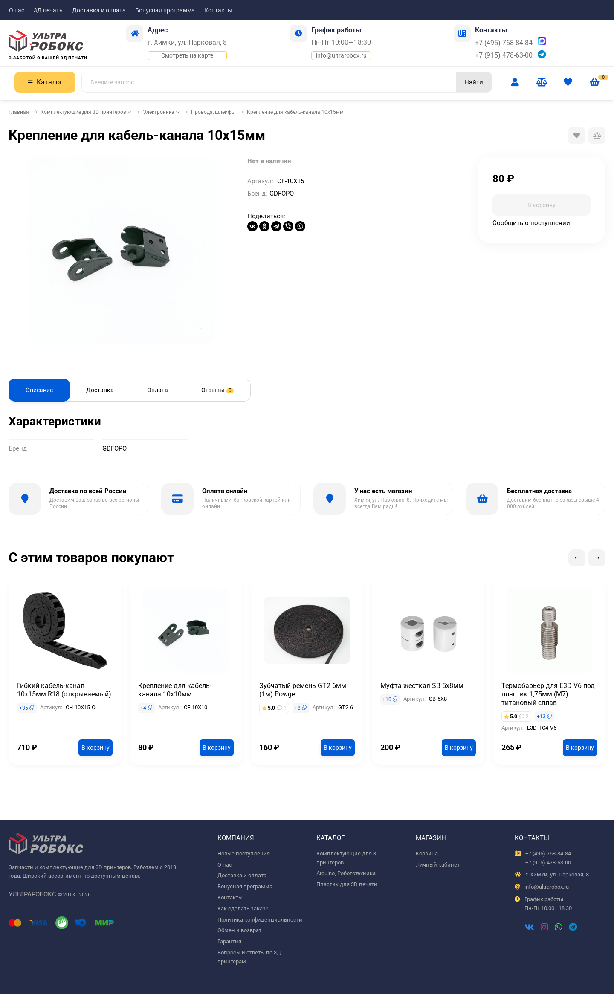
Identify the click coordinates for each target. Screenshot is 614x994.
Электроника (158, 112)
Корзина (427, 853)
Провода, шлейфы (213, 112)
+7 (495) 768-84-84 (504, 43)
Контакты (218, 10)
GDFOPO (281, 193)
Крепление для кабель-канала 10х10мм (174, 690)
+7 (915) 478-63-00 (504, 55)
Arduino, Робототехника (346, 873)
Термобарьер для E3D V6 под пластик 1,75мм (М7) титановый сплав (548, 694)
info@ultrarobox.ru (341, 55)
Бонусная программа (165, 10)
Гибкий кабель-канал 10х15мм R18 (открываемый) (64, 690)
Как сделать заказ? (242, 908)
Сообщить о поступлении (531, 223)
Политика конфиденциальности (259, 919)
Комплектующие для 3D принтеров (83, 112)
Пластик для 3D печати (346, 884)
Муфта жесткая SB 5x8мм (421, 686)
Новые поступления (243, 853)
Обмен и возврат (239, 930)
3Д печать (48, 10)
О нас (16, 10)
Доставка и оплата (99, 10)
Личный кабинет (438, 864)
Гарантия (229, 941)
